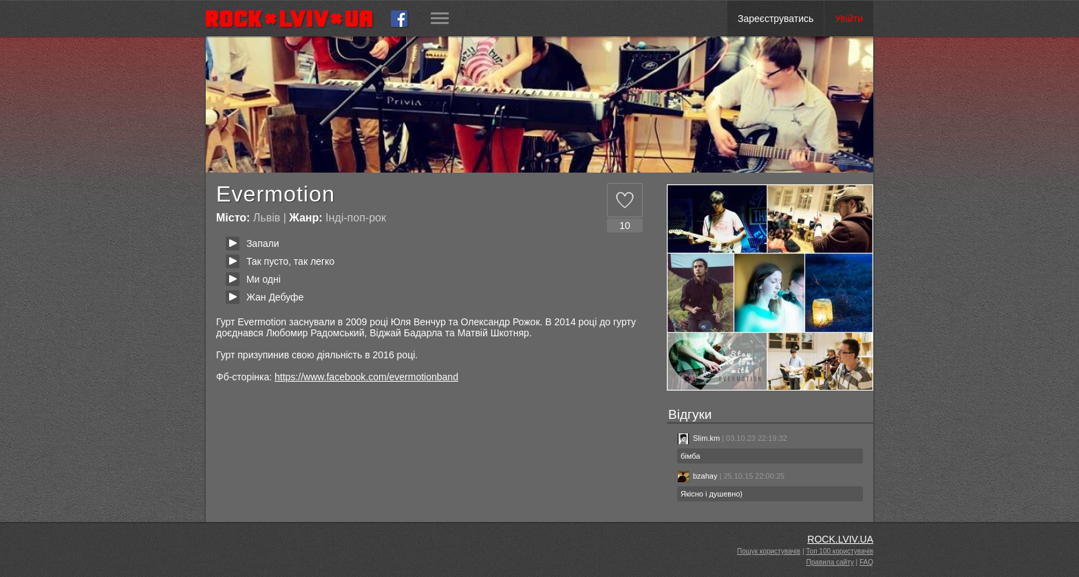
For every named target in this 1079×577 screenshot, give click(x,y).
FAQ (866, 562)
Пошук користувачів (768, 551)
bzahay (697, 476)
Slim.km (698, 438)
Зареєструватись (775, 18)
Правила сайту (830, 562)
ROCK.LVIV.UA (840, 539)
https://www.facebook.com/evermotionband (366, 376)
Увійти (849, 18)
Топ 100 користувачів (839, 551)
